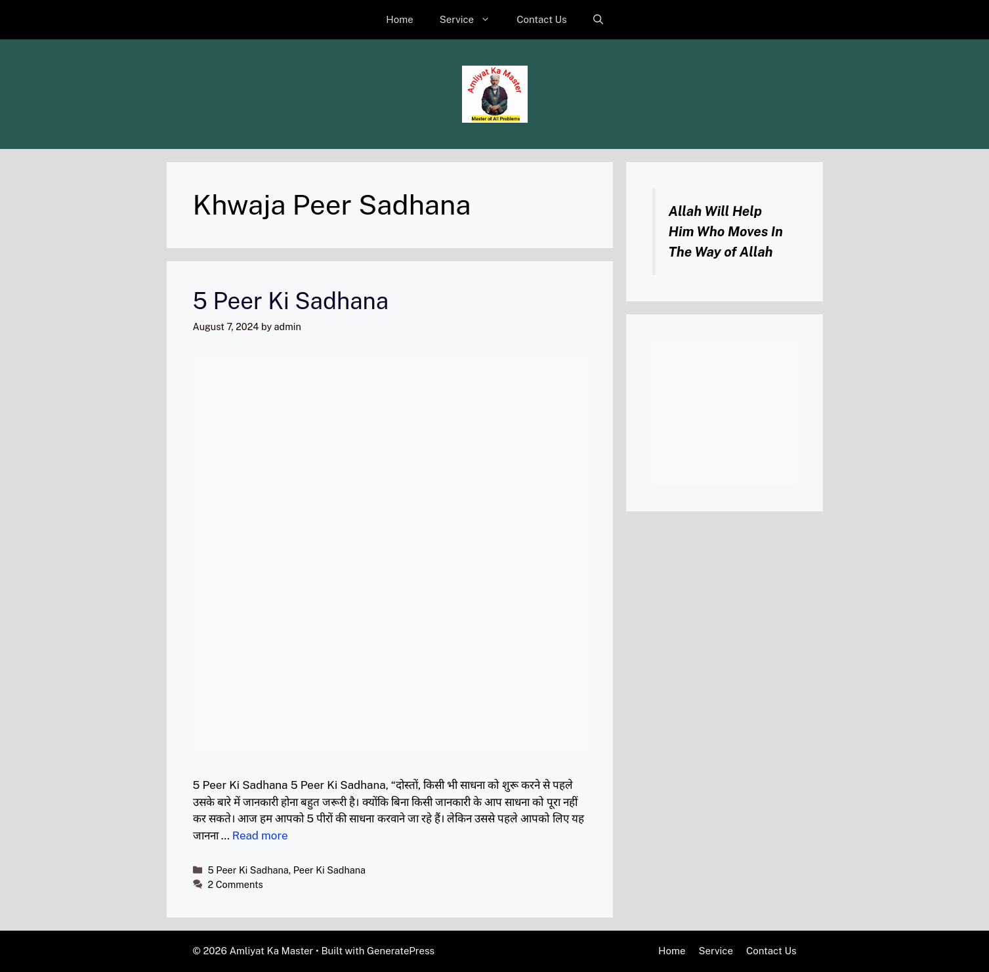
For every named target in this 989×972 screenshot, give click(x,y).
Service (472, 19)
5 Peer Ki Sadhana (291, 300)
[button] (598, 19)
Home (399, 19)
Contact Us (541, 19)
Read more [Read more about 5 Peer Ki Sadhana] (260, 835)
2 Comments (235, 884)
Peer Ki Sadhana (329, 870)
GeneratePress (400, 950)
